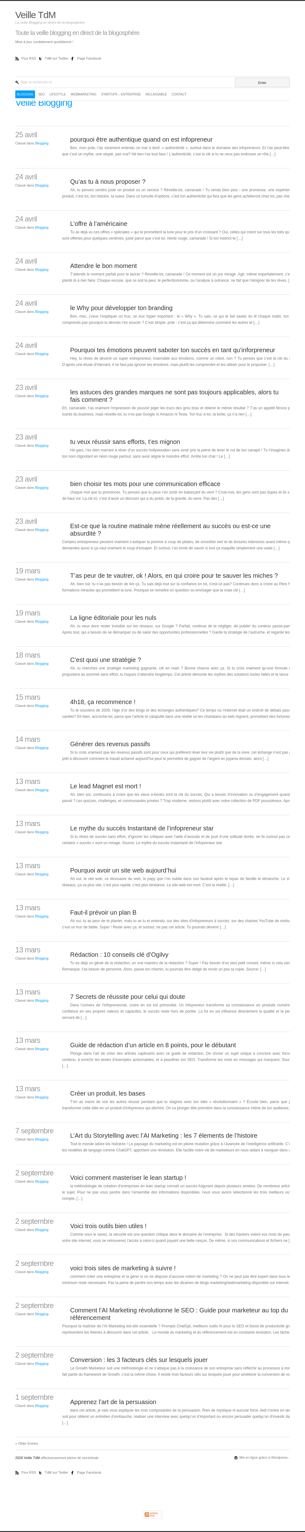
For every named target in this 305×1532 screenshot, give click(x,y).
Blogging (25, 94)
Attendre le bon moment (103, 265)
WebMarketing (83, 94)
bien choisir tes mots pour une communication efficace (145, 483)
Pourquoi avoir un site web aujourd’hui (123, 870)
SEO (41, 94)
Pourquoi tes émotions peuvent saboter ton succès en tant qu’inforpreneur (172, 350)
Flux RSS (29, 58)
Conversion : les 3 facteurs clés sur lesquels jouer (139, 1359)
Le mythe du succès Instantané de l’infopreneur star (141, 828)
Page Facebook (89, 58)
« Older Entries (26, 1443)
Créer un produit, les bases (107, 1093)
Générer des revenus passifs (110, 744)
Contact (179, 94)
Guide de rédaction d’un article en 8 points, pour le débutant (153, 1045)
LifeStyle (57, 94)
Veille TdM (35, 15)
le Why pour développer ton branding (121, 307)
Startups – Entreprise (121, 94)
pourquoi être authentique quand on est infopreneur (141, 139)
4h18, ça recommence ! (102, 701)
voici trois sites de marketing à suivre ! (123, 1268)
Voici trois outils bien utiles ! (108, 1226)
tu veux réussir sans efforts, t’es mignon (125, 441)
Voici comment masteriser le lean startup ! (128, 1177)
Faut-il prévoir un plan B (103, 912)
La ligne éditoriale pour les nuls (113, 617)
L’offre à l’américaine (98, 223)
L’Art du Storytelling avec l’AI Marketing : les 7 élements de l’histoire (163, 1135)
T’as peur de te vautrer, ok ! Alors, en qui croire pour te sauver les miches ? (174, 575)
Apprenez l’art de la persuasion (113, 1401)
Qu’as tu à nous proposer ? (107, 181)
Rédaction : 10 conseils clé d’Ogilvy (119, 954)
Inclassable (156, 94)
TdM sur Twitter (57, 58)
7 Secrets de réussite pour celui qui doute (127, 996)
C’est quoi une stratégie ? (105, 659)
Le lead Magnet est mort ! (105, 786)
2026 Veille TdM (28, 1458)
